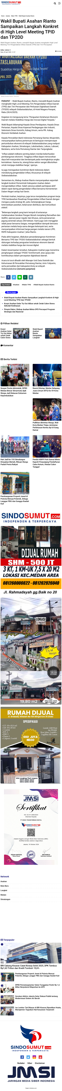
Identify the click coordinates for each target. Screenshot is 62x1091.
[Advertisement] (31, 919)
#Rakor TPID (26, 285)
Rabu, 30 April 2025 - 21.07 (8, 52)
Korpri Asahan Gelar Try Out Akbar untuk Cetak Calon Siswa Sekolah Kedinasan (29, 304)
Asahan (8, 16)
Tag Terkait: (6, 285)
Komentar (58, 51)
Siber (29, 1063)
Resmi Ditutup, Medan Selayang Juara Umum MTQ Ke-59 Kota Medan (46, 390)
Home (3, 16)
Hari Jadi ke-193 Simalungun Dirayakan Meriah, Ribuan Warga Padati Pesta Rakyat (14, 462)
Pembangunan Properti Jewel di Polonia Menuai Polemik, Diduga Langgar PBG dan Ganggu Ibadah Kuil (37, 975)
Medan (3, 895)
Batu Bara (5, 886)
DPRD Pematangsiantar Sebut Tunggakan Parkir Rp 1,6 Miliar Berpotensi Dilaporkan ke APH (37, 986)
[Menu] (60, 3)
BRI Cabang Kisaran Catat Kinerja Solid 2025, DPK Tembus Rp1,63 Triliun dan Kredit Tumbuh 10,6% (29, 967)
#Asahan (16, 285)
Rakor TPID (14, 16)
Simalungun (5, 899)
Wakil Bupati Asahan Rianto (26, 16)
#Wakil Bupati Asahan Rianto (43, 285)
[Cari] (55, 3)
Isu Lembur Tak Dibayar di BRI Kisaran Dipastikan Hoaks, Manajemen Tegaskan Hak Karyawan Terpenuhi (38, 1009)
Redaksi (21, 1063)
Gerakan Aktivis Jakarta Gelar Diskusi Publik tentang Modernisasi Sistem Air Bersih (36, 997)
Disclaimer (40, 1063)
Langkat (4, 890)
